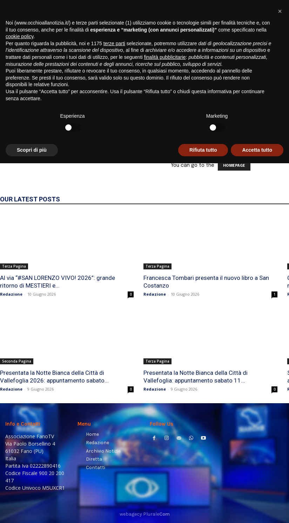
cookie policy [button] (19, 396)
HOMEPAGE (234, 166)
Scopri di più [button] (32, 509)
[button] (275, 89)
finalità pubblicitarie (165, 417)
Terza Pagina (14, 266)
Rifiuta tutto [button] (203, 509)
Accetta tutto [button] (257, 509)
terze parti (114, 403)
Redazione (11, 294)
